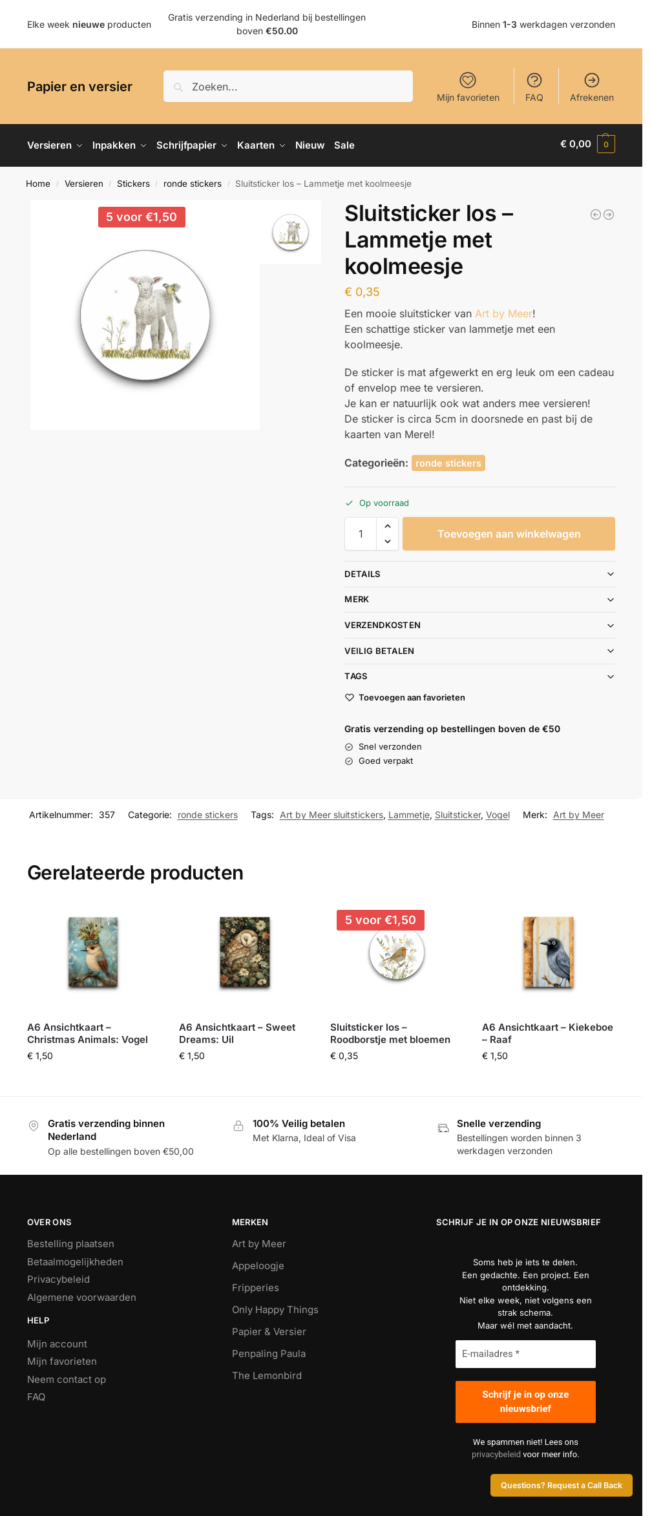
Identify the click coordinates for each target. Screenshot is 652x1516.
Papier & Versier (269, 1329)
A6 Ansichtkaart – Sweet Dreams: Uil (237, 1030)
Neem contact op (66, 1376)
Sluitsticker (458, 811)
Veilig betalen (379, 647)
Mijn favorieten (468, 87)
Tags (355, 673)
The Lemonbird (267, 1373)
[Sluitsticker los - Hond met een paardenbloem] (608, 211)
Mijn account (57, 1340)
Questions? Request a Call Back (561, 1485)
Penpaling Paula (269, 1351)
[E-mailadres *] (526, 1351)
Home (38, 180)
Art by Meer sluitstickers (331, 811)
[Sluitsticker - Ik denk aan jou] (595, 211)
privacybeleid (496, 1452)
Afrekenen (592, 87)
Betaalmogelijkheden (75, 1258)
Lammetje (409, 811)
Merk (356, 596)
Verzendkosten (382, 621)
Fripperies (255, 1285)
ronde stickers (192, 180)
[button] (587, 144)
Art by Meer (503, 310)
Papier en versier (79, 86)
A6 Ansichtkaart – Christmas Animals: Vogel (87, 1030)
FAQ (534, 87)
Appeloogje (258, 1263)
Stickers (133, 180)
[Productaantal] (360, 530)
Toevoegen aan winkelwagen (509, 530)
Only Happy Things (275, 1307)
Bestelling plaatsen (70, 1241)
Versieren (84, 180)
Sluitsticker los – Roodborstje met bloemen (390, 1030)
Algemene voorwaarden (81, 1294)
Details (362, 570)
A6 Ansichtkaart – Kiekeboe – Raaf (547, 1030)
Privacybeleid (58, 1276)
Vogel (498, 811)
